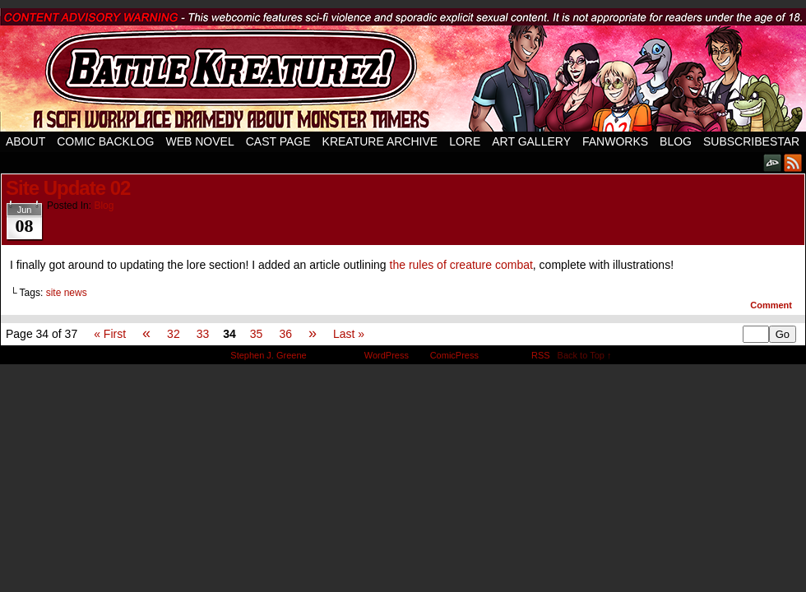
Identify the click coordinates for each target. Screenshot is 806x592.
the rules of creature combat (461, 264)
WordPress (386, 355)
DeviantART (772, 162)
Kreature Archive (380, 141)
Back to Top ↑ (585, 355)
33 (203, 333)
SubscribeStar (751, 141)
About (25, 141)
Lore (464, 141)
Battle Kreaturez (403, 70)
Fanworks (615, 141)
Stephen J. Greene (268, 355)
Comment (771, 305)
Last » (348, 333)
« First (110, 333)
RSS (793, 162)
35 (256, 333)
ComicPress (454, 355)
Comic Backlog (105, 141)
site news (66, 292)
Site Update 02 (68, 188)
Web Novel (199, 141)
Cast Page (278, 141)
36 (285, 333)
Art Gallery (531, 141)
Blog (676, 141)
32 (173, 333)
